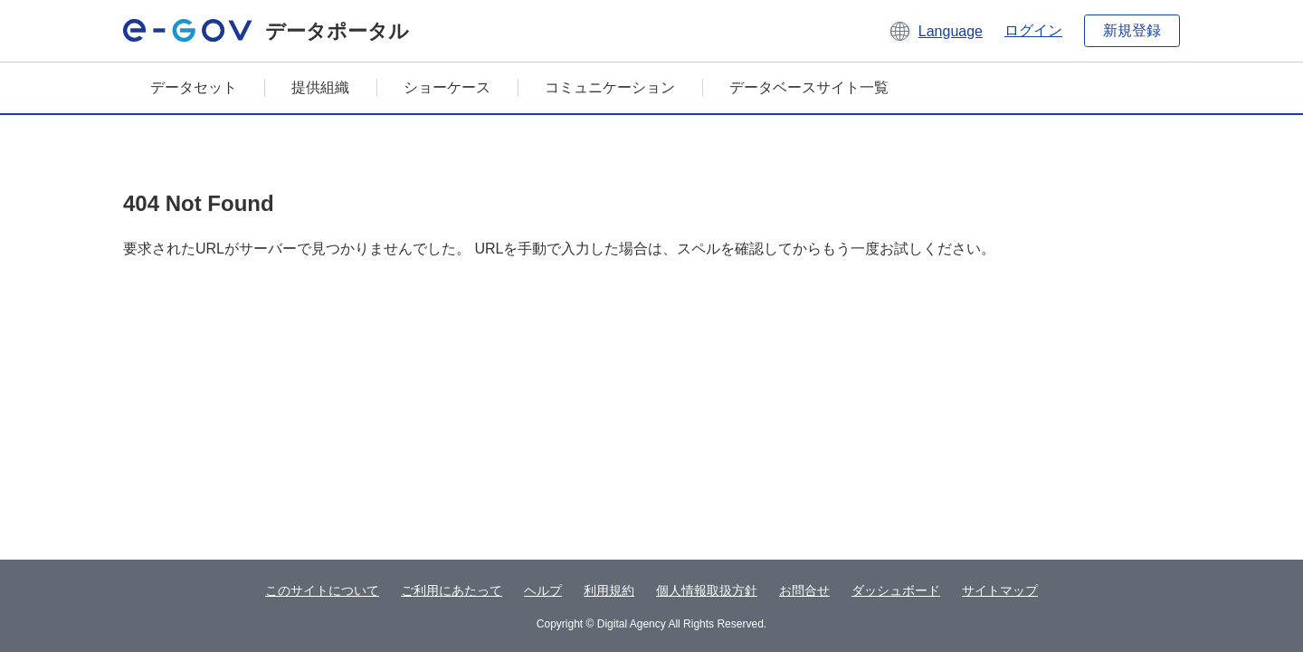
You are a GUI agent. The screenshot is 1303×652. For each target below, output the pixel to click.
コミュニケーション (610, 87)
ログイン (1033, 30)
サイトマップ (1000, 590)
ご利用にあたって (451, 590)
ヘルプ (543, 590)
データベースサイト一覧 (809, 87)
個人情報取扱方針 (706, 590)
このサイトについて (322, 590)
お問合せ (804, 590)
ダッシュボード (895, 590)
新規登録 (1132, 30)
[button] (935, 31)
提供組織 (320, 87)
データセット (193, 87)
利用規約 (609, 590)
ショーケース (447, 87)
